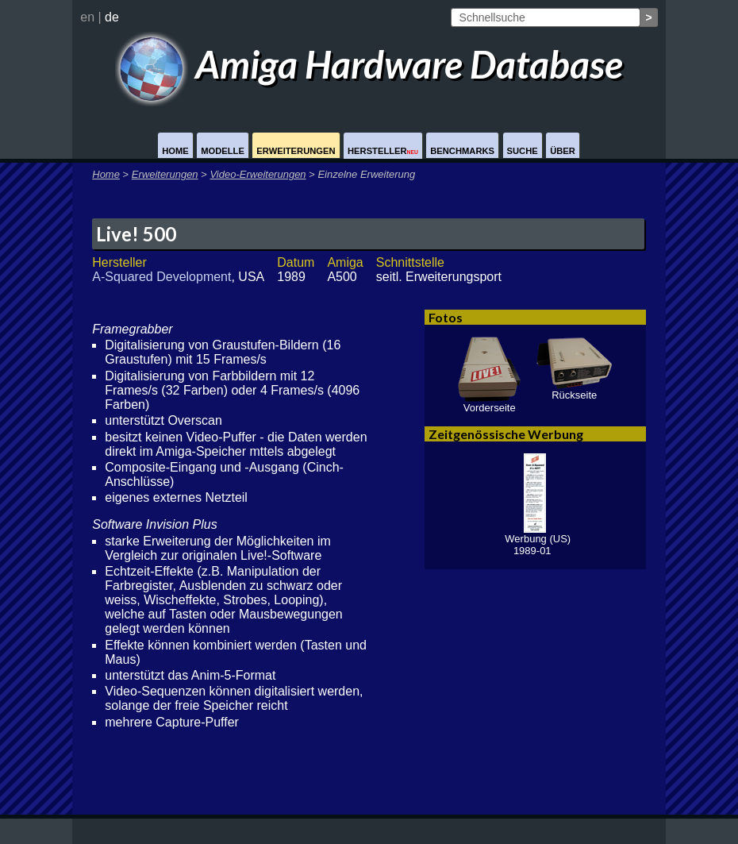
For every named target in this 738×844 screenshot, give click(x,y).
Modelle (222, 151)
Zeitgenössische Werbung (506, 433)
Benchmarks (462, 151)
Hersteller (383, 151)
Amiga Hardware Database (369, 64)
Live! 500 (136, 233)
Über (562, 151)
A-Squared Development (161, 276)
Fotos (446, 317)
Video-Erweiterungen (257, 174)
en (87, 17)
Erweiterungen (295, 151)
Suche (522, 151)
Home (175, 151)
